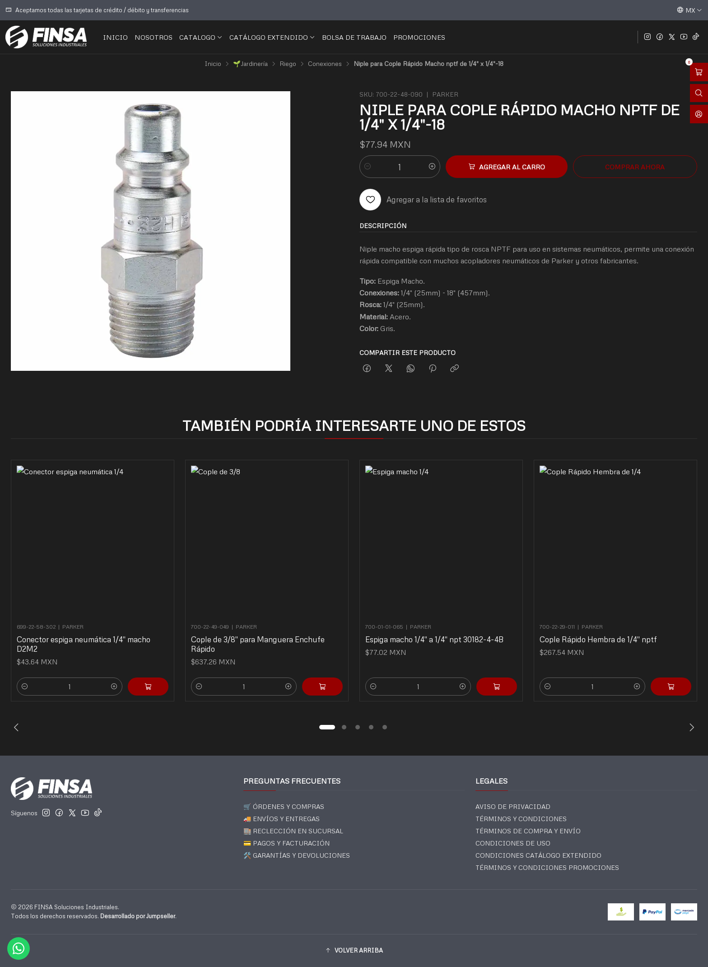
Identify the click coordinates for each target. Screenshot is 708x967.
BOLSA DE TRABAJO (354, 37)
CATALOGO (201, 37)
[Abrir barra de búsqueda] (699, 93)
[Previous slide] (17, 727)
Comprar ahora (635, 167)
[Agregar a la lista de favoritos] (423, 199)
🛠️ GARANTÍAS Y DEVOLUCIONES (296, 855)
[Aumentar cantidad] (432, 167)
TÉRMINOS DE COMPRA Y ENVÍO (528, 831)
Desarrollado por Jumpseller (137, 916)
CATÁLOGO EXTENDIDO (272, 37)
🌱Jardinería (250, 64)
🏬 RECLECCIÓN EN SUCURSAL (293, 831)
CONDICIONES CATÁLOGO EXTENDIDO (538, 855)
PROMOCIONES (419, 37)
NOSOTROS (153, 37)
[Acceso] (699, 114)
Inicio (213, 64)
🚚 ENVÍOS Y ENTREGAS (281, 818)
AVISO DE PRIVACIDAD (512, 806)
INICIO (115, 37)
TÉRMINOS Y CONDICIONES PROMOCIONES (547, 867)
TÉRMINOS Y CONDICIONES (521, 818)
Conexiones (325, 64)
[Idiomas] (689, 10)
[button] (327, 727)
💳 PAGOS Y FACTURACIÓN (286, 843)
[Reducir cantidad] (367, 167)
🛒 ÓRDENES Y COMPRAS (283, 806)
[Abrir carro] (699, 72)
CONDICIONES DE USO (512, 843)
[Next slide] (690, 727)
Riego (287, 64)
